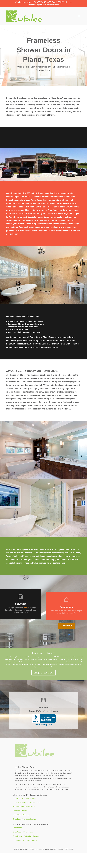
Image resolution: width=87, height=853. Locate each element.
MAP (26, 607)
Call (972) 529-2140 (43, 672)
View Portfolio (66, 626)
